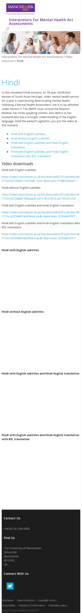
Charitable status (57, 605)
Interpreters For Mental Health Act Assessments (32, 57)
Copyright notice (47, 600)
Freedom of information (31, 605)
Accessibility (8, 605)
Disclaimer (8, 600)
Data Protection (26, 600)
